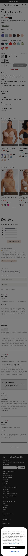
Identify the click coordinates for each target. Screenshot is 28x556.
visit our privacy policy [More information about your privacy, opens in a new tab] (14, 543)
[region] (14, 541)
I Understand (14, 547)
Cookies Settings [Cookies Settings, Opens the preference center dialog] (14, 551)
